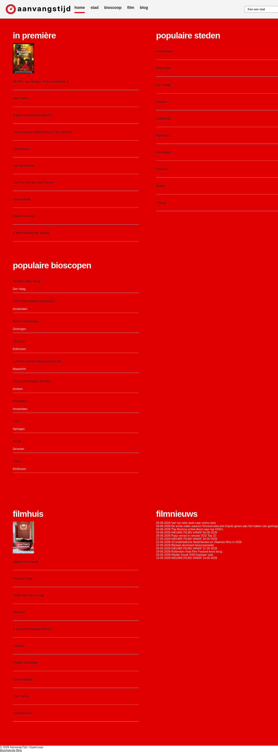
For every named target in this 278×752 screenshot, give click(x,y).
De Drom (19, 341)
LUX (16, 421)
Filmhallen (20, 401)
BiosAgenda (7, 750)
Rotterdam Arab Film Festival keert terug (196, 551)
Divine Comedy (24, 216)
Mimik (17, 441)
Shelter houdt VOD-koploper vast (192, 554)
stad (94, 7)
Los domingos (23, 679)
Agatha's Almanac (26, 562)
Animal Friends (24, 165)
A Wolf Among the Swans (31, 233)
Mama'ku (19, 612)
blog (144, 7)
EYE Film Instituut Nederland (34, 301)
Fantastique (21, 149)
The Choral (21, 696)
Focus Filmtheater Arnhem (32, 381)
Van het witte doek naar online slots (193, 522)
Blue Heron (21, 98)
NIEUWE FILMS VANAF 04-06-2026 (194, 532)
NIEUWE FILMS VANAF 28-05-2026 (194, 538)
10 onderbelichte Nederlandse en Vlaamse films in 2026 (206, 542)
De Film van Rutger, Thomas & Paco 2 (40, 81)
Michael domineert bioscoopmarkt (192, 545)
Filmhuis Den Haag (26, 281)
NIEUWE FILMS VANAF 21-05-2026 (194, 548)
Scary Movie (22, 199)
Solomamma (22, 713)
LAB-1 (17, 461)
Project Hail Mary (25, 662)
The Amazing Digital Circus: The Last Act (42, 132)
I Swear (18, 646)
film (130, 7)
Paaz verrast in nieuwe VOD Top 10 (193, 535)
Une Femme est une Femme (33, 182)
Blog (19, 750)
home (79, 7)
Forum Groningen (25, 321)
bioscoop (113, 7)
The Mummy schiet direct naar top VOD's (197, 529)
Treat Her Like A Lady (28, 595)
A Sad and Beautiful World (32, 115)
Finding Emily (22, 578)
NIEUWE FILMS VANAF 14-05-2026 (194, 557)
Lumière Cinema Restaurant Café (37, 361)
